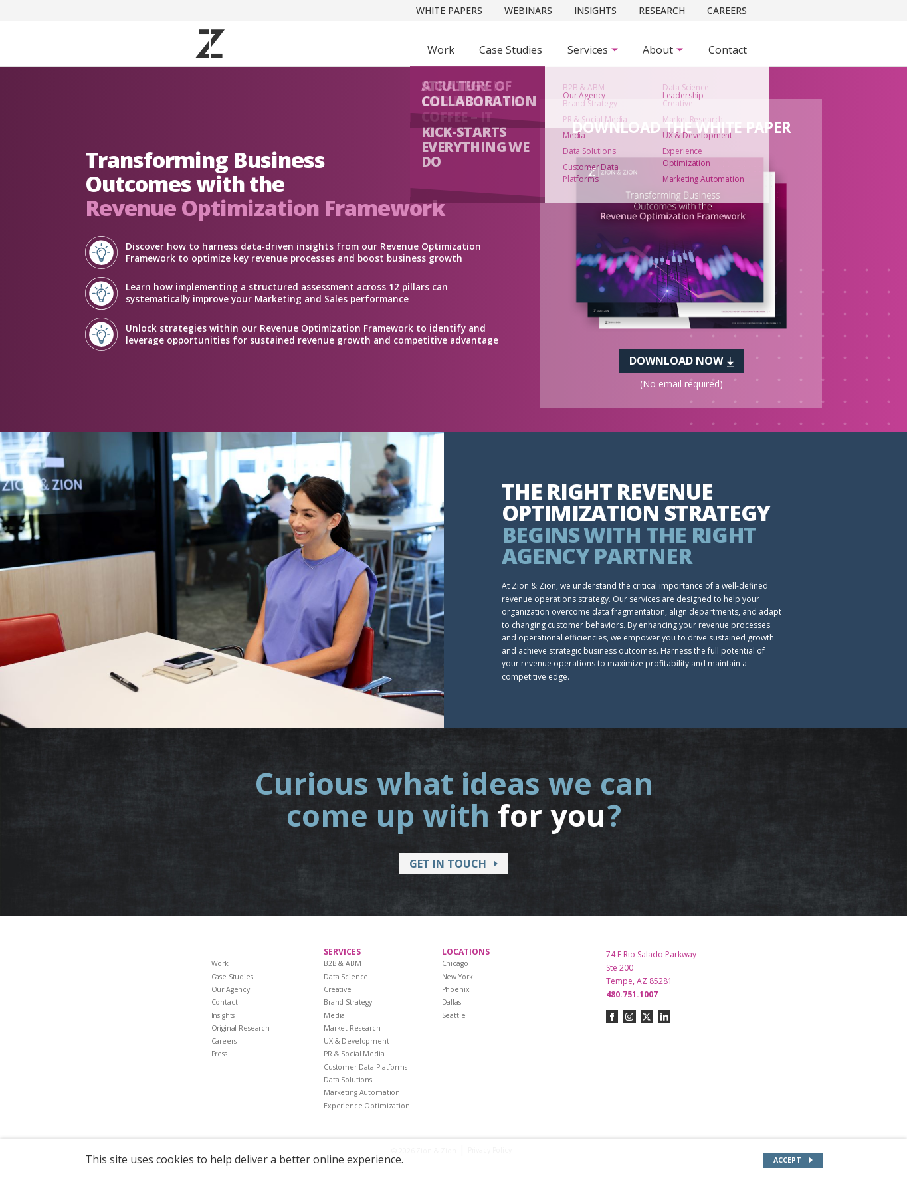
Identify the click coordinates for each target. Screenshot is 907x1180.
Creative (338, 989)
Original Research (240, 1027)
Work (440, 50)
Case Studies (510, 50)
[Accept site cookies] (793, 1160)
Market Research (352, 1027)
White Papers (449, 10)
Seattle (454, 1015)
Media (334, 1015)
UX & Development (356, 1041)
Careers (727, 10)
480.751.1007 (632, 994)
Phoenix (456, 989)
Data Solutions (348, 1079)
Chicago (455, 963)
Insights (595, 10)
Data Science (346, 976)
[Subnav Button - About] (663, 49)
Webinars (528, 10)
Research (662, 10)
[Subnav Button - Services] (593, 49)
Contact (727, 50)
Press (219, 1053)
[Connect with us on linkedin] (664, 1016)
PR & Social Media (354, 1053)
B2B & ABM (342, 963)
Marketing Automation (362, 1092)
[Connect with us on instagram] (629, 1016)
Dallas (451, 1002)
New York (457, 976)
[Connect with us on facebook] (612, 1016)
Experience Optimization (367, 1105)
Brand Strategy (348, 1002)
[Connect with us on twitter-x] (647, 1016)
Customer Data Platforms (365, 1067)
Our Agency (231, 989)
